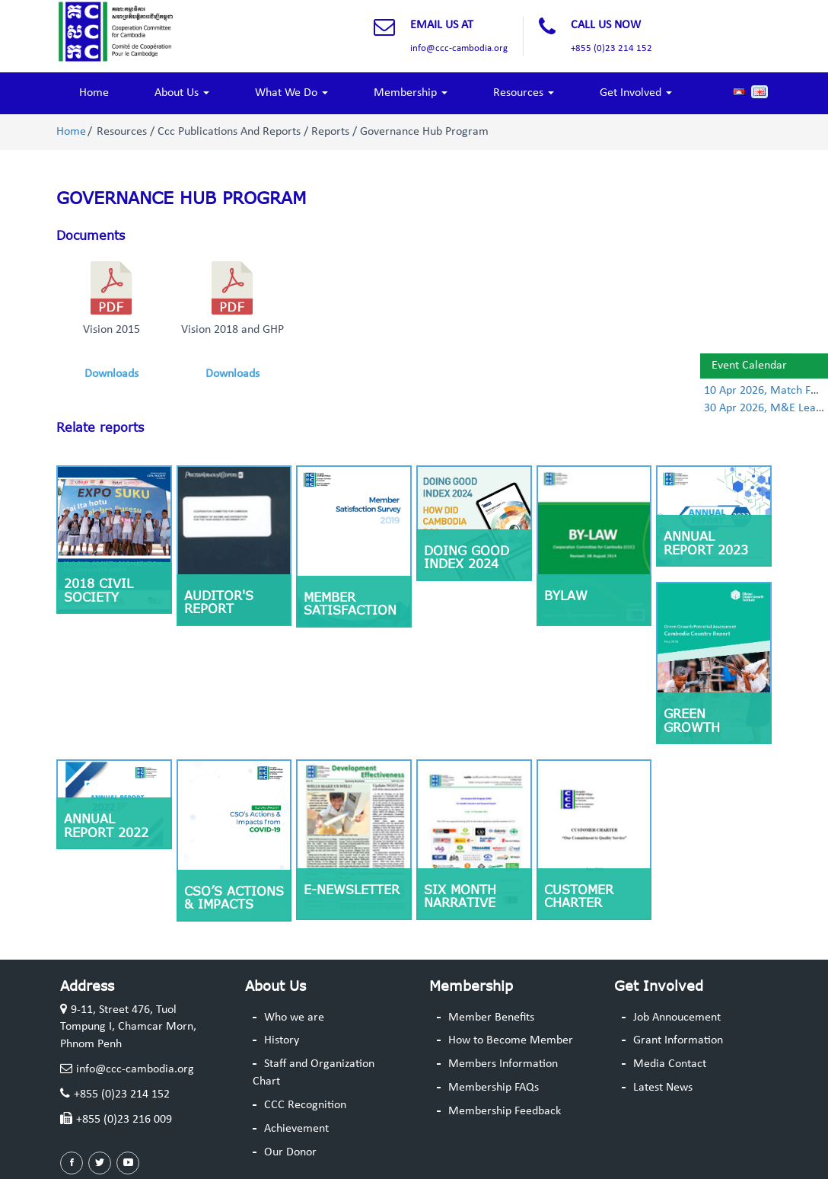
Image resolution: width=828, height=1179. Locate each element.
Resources (523, 93)
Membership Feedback (504, 1111)
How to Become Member (510, 1040)
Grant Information (678, 1040)
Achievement (296, 1129)
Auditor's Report (218, 602)
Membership (410, 93)
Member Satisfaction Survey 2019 (350, 610)
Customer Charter (578, 896)
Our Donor (290, 1152)
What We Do (291, 93)
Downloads (111, 374)
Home (94, 93)
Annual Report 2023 (706, 543)
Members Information (503, 1064)
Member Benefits (491, 1017)
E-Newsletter (352, 889)
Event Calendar (749, 365)
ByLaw (566, 595)
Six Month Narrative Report (460, 903)
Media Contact (669, 1064)
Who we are (294, 1017)
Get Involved (636, 93)
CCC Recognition (305, 1105)
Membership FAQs (493, 1088)
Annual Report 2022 (106, 825)
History (281, 1040)
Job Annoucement (677, 1017)
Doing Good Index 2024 (466, 557)
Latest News (663, 1088)
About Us (181, 93)
